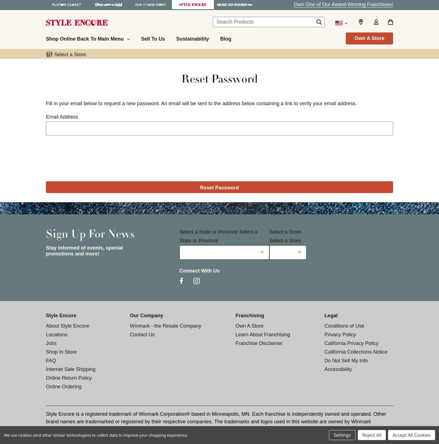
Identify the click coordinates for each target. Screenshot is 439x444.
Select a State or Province (208, 232)
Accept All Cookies (412, 435)
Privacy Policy (340, 334)
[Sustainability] (192, 38)
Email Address (62, 117)
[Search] (319, 23)
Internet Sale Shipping (70, 369)
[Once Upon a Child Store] (109, 4)
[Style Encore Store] (193, 4)
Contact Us (142, 334)
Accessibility (338, 369)
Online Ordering (63, 386)
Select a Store (285, 232)
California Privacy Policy (351, 343)
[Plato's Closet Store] (67, 4)
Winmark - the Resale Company (165, 326)
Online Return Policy (69, 378)
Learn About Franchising (262, 334)
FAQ (51, 360)
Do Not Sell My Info (346, 360)
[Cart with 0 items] (390, 22)
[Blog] (225, 38)
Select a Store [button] (70, 54)
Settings (342, 435)
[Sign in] (376, 22)
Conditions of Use (344, 326)
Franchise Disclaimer (258, 343)
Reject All (371, 435)
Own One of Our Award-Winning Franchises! (343, 4)
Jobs (51, 343)
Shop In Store (61, 352)
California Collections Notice (355, 352)
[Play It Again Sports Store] (151, 4)
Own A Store (369, 38)
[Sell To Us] (153, 38)
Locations (56, 334)
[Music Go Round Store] (235, 4)
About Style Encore (67, 326)
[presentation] (219, 157)
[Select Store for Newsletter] (288, 252)
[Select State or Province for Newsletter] (224, 252)
